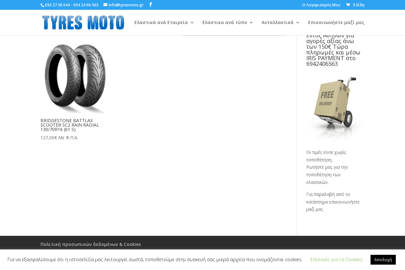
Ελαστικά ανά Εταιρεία (161, 22)
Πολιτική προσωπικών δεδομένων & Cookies (90, 244)
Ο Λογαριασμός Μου (321, 5)
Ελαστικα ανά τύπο (224, 22)
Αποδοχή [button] (383, 259)
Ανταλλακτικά (278, 22)
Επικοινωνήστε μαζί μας (336, 22)
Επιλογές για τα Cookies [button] (336, 259)
